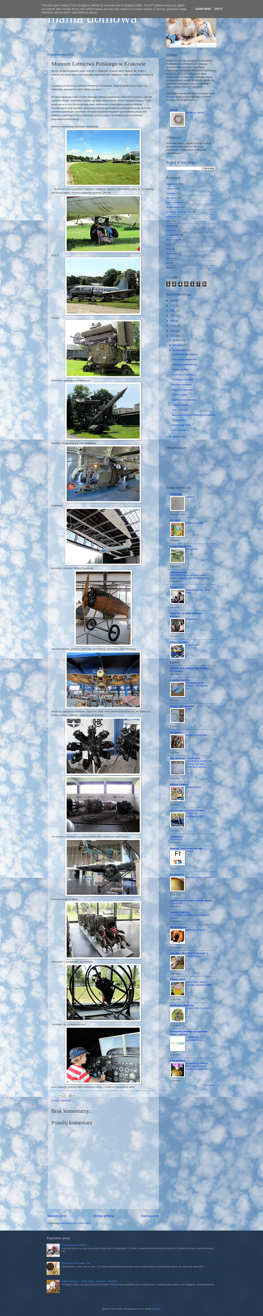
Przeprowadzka (193, 787)
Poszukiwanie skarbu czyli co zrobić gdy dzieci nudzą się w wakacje (199, 764)
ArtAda (174, 109)
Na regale (175, 520)
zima (168, 249)
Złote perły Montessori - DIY (76, 1263)
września (177, 436)
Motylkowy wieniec (195, 112)
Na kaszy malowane (182, 379)
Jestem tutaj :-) (177, 903)
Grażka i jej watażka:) (182, 706)
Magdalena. (192, 619)
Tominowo (176, 732)
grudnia (177, 340)
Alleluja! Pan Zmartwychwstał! (194, 815)
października (179, 350)
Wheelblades (176, 671)
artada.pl (170, 96)
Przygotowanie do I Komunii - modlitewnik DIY (197, 686)
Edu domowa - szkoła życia (185, 758)
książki (169, 267)
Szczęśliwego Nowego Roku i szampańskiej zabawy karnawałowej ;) (198, 1066)
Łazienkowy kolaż (181, 425)
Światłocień (176, 587)
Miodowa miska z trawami (198, 877)
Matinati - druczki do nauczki (186, 848)
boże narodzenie (175, 202)
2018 (173, 300)
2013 (173, 325)
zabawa (170, 188)
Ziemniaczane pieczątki (184, 399)
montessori (172, 253)
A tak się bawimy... (180, 680)
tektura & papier (179, 784)
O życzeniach (192, 645)
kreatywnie (172, 184)
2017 (173, 305)
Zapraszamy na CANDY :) (75, 1245)
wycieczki (66, 1100)
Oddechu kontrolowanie (184, 364)
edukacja (171, 193)
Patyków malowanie (182, 389)
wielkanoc (171, 216)
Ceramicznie (177, 874)
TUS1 (189, 709)
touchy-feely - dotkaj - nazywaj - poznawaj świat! (199, 983)
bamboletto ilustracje (182, 1005)
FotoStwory (176, 836)
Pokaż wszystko (209, 1085)
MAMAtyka (176, 494)
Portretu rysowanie (182, 384)
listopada (178, 345)
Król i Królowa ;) (180, 430)
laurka (169, 225)
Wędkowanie (179, 420)
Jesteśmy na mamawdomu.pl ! (194, 1038)
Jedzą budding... (194, 956)
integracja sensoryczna (178, 211)
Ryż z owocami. (180, 409)
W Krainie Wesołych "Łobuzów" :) (189, 953)
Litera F (189, 851)
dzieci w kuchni (174, 239)
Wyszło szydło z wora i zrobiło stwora (191, 900)
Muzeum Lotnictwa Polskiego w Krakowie (193, 415)
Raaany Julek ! (178, 979)
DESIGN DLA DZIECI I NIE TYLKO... (189, 668)
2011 (173, 336)
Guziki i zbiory (179, 394)
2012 (173, 330)
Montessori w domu (195, 930)
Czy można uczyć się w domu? (187, 810)
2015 (173, 315)
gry (167, 262)
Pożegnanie (192, 549)
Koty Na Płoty (177, 1060)
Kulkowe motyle (180, 405)
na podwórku (173, 235)
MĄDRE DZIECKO (180, 912)
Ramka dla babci (181, 369)
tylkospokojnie (178, 572)
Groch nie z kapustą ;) (183, 374)
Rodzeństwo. (176, 839)
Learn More (203, 8)
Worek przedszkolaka (196, 735)
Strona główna (103, 1216)
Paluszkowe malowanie (184, 359)
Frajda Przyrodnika (180, 546)
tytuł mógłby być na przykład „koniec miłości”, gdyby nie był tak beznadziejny (189, 576)
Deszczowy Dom (179, 642)
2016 (173, 310)
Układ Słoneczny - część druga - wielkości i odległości (90, 1281)
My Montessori (178, 927)
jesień (169, 244)
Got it (218, 8)
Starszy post (150, 1216)
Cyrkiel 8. (190, 497)
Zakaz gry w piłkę (194, 523)
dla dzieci (171, 197)
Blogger (156, 1308)
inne (168, 221)
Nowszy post (56, 1216)
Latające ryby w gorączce (198, 1008)
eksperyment (173, 207)
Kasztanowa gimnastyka (184, 354)
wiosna (170, 258)
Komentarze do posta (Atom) (75, 1223)
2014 (173, 320)
